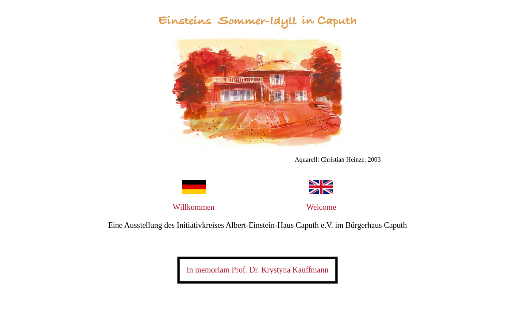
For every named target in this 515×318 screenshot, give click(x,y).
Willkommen (194, 207)
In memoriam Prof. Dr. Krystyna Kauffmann (257, 269)
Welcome (321, 207)
